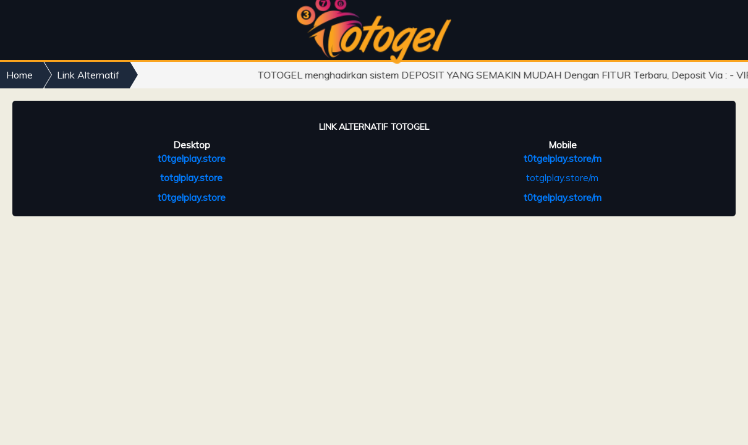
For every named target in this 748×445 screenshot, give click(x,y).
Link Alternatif (88, 75)
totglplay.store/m (562, 178)
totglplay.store (191, 178)
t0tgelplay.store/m (562, 158)
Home (19, 75)
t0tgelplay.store (192, 158)
